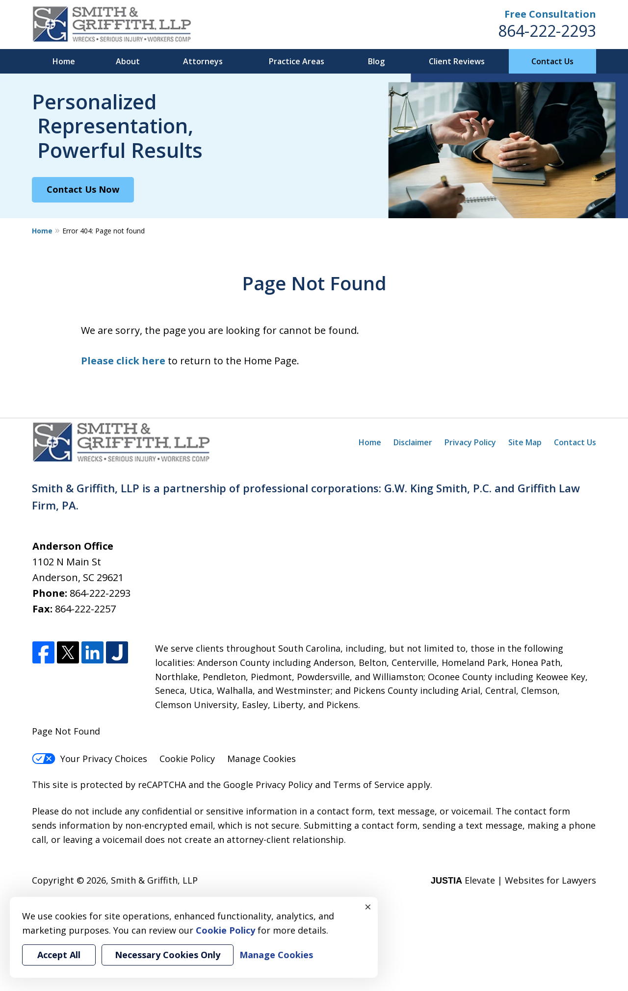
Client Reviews (457, 61)
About (128, 61)
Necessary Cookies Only (167, 955)
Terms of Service (368, 784)
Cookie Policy (187, 758)
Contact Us (552, 61)
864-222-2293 (547, 30)
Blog (376, 61)
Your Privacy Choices (89, 758)
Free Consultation (550, 14)
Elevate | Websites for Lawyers (513, 880)
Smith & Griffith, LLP (154, 880)
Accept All (58, 955)
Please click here (123, 360)
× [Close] (368, 907)
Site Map (525, 442)
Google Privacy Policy (268, 784)
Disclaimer (412, 442)
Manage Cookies (261, 758)
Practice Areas (296, 61)
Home (63, 61)
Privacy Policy (470, 442)
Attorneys (203, 61)
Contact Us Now (83, 189)
